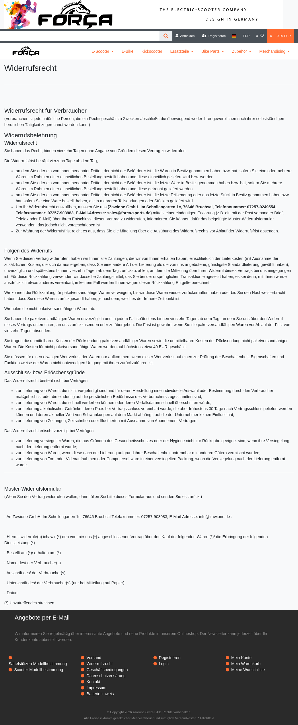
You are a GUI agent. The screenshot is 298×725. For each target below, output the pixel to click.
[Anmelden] (185, 36)
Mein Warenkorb (245, 663)
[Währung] (246, 36)
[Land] (234, 36)
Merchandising (272, 51)
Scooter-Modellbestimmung (38, 669)
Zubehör (239, 51)
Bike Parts (210, 51)
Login (164, 663)
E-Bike (127, 51)
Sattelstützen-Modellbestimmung (38, 663)
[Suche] (165, 36)
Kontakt (93, 681)
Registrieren (169, 657)
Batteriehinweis (100, 693)
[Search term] (79, 36)
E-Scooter (100, 51)
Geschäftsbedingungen (107, 669)
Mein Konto (241, 657)
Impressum (96, 687)
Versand (94, 657)
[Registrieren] (214, 36)
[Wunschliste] (260, 36)
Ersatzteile (179, 51)
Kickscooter (151, 51)
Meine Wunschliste (248, 669)
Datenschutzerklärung (106, 675)
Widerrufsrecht (100, 663)
